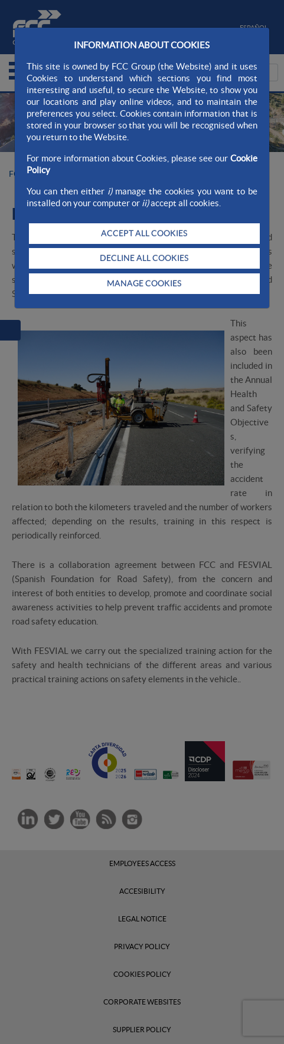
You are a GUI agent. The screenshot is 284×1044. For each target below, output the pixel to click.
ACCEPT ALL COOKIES (144, 233)
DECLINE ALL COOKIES (144, 258)
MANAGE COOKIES (144, 283)
